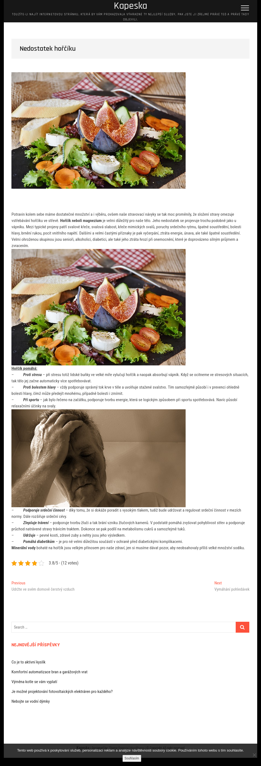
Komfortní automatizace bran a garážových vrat (49, 671)
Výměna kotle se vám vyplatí (34, 681)
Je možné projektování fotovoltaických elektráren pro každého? (62, 691)
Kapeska (130, 6)
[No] (254, 755)
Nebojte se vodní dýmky (30, 701)
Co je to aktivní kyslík (28, 662)
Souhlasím (132, 758)
